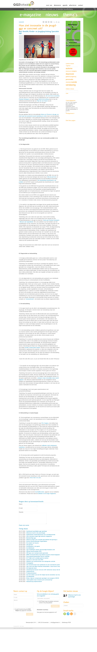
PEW (69, 622)
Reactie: (21, 512)
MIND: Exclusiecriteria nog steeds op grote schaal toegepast (43, 554)
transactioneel (30, 299)
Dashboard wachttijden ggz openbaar (36, 531)
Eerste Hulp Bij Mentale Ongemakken (36, 541)
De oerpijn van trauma (32, 543)
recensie (68, 82)
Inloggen (14, 628)
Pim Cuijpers (45, 423)
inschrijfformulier (39, 492)
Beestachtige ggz (31, 538)
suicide (74, 82)
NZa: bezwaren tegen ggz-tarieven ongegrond (39, 536)
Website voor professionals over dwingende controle (40, 561)
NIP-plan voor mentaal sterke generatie (37, 553)
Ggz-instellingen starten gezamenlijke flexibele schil (40, 549)
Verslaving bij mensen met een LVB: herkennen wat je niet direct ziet (45, 569)
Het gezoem (29, 544)
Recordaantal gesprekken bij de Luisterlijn (37, 556)
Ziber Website (18, 628)
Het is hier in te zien (35, 477)
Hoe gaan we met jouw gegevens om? (47, 612)
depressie (70, 74)
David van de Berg (44, 99)
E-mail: (21, 508)
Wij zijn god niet (51, 177)
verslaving (71, 85)
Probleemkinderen (31, 573)
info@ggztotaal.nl (70, 113)
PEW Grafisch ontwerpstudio (28, 628)
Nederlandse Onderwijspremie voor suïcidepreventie (40, 534)
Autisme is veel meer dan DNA (34, 559)
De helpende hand (31, 568)
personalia (69, 79)
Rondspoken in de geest (33, 546)
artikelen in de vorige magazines (47, 493)
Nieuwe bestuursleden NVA (34, 551)
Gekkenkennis (30, 571)
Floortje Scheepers (24, 99)
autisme (69, 68)
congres (74, 71)
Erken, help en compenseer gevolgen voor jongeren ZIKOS (42, 578)
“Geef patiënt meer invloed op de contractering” (39, 580)
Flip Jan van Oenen (42, 101)
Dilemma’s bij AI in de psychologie (35, 533)
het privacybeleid (47, 602)
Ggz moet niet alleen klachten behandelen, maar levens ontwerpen (44, 566)
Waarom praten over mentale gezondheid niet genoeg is (41, 539)
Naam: (21, 504)
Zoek (67, 93)
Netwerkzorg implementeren (34, 581)
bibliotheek (68, 71)
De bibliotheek (30, 548)
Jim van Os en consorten (52, 96)
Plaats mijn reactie (24, 525)
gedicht (68, 76)
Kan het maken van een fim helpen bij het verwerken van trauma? (44, 574)
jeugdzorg (73, 76)
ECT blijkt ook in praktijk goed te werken (37, 558)
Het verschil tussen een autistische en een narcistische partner (43, 564)
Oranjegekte (29, 563)
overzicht (21, 22)
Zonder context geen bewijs (32, 347)
